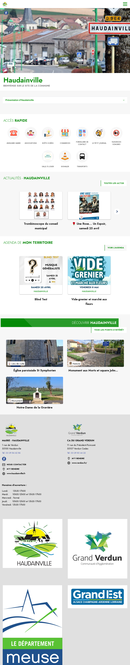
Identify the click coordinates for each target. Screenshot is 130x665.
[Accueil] (4, 4)
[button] (117, 211)
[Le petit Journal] (99, 143)
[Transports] (82, 166)
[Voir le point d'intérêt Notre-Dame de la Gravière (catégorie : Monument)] (34, 390)
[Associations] (31, 143)
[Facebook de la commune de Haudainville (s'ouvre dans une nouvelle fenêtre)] (5, 13)
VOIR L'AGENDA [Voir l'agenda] (116, 247)
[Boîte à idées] (48, 143)
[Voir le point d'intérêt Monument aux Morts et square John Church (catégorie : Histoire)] (95, 353)
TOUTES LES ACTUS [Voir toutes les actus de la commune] (114, 183)
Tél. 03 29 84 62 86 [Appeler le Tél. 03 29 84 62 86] (11, 452)
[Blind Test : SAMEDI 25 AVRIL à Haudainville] (41, 291)
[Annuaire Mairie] (14, 143)
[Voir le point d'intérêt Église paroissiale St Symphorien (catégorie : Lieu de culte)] (34, 353)
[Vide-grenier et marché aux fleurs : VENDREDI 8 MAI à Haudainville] (89, 291)
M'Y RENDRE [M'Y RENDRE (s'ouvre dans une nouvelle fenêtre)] (13, 468)
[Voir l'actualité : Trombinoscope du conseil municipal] (41, 205)
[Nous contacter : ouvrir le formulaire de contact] (16, 464)
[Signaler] (65, 166)
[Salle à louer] (48, 166)
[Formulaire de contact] (82, 143)
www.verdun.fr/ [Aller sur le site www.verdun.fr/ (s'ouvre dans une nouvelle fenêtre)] (79, 462)
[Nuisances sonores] (116, 143)
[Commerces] (65, 143)
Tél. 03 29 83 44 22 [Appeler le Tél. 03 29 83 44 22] (76, 452)
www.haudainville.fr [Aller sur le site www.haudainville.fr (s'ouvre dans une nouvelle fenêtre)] (16, 473)
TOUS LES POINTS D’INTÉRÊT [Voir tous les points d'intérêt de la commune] (109, 329)
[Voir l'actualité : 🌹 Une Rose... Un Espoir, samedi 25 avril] (89, 205)
